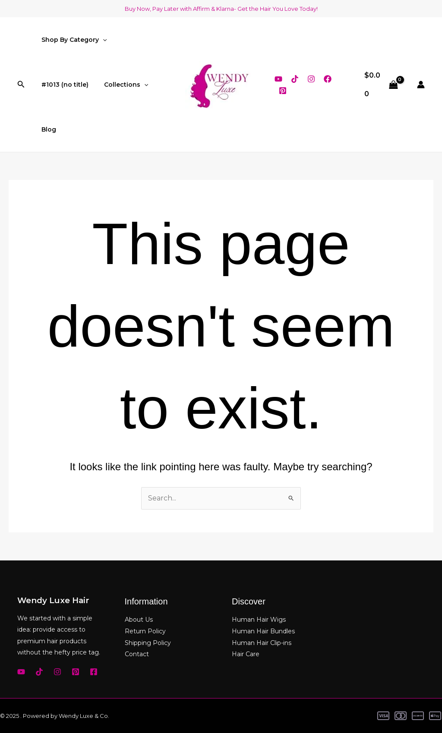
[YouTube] (278, 79)
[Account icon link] (421, 84)
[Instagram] (311, 79)
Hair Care (245, 653)
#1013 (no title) (63, 84)
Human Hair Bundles (263, 631)
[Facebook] (328, 79)
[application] (101, 39)
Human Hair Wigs (259, 619)
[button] (21, 84)
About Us (139, 619)
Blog (47, 129)
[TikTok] (295, 79)
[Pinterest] (283, 90)
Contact (137, 653)
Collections (121, 84)
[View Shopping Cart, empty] (381, 84)
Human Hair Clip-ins (261, 642)
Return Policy (145, 631)
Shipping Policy (148, 642)
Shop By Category (72, 39)
